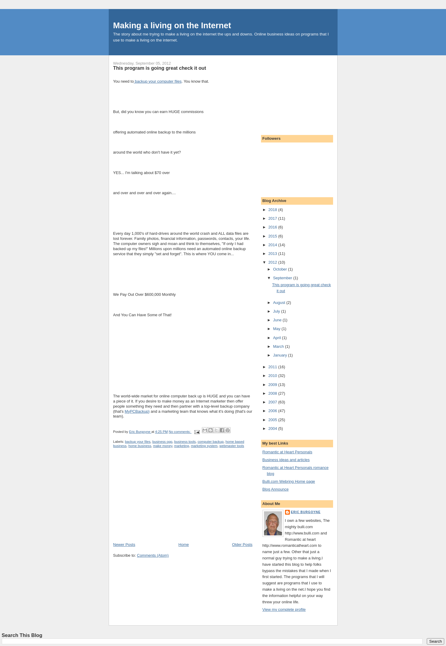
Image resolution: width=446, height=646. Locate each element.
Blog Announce (275, 489)
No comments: (180, 431)
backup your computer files (157, 81)
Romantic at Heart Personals (287, 452)
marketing (181, 446)
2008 (273, 393)
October (280, 269)
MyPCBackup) (137, 411)
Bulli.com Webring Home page (288, 481)
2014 (273, 245)
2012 (273, 262)
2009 (273, 384)
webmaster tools (231, 446)
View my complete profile (284, 609)
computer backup (211, 441)
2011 (273, 367)
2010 (273, 375)
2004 (273, 428)
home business (139, 446)
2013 (273, 253)
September (283, 278)
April (277, 337)
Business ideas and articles (286, 460)
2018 (273, 209)
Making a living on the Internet (172, 25)
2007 (273, 402)
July (277, 311)
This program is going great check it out (159, 68)
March (279, 346)
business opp (162, 441)
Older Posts (242, 544)
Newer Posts (124, 544)
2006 (273, 411)
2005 (273, 420)
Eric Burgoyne (306, 512)
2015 (273, 236)
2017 (273, 218)
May (277, 328)
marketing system (204, 446)
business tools (185, 441)
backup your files (137, 441)
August (279, 302)
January (280, 355)
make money (162, 446)
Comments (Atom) (152, 555)
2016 (273, 227)
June (278, 320)
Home (183, 544)
